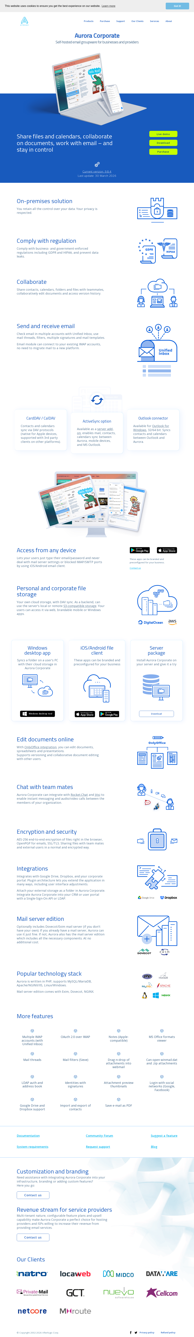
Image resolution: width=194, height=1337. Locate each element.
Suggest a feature (164, 1136)
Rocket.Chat (79, 795)
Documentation (28, 1136)
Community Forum (99, 1136)
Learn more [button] (108, 6)
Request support (98, 1147)
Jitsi (97, 795)
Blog (154, 1147)
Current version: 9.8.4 (97, 171)
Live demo (163, 134)
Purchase (163, 151)
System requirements (32, 1147)
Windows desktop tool (37, 714)
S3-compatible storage (79, 606)
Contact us (135, 567)
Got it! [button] (177, 6)
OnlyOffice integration (40, 747)
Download (163, 142)
